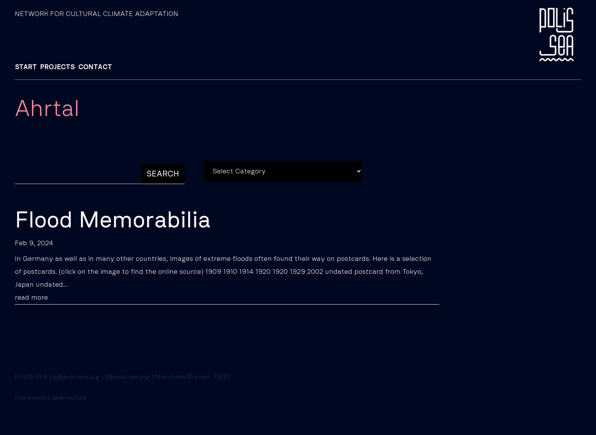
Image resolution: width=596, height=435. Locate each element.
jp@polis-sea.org (76, 377)
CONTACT (95, 67)
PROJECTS (57, 67)
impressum (30, 398)
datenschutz (69, 398)
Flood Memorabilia (113, 220)
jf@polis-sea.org (127, 377)
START (26, 67)
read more (31, 297)
